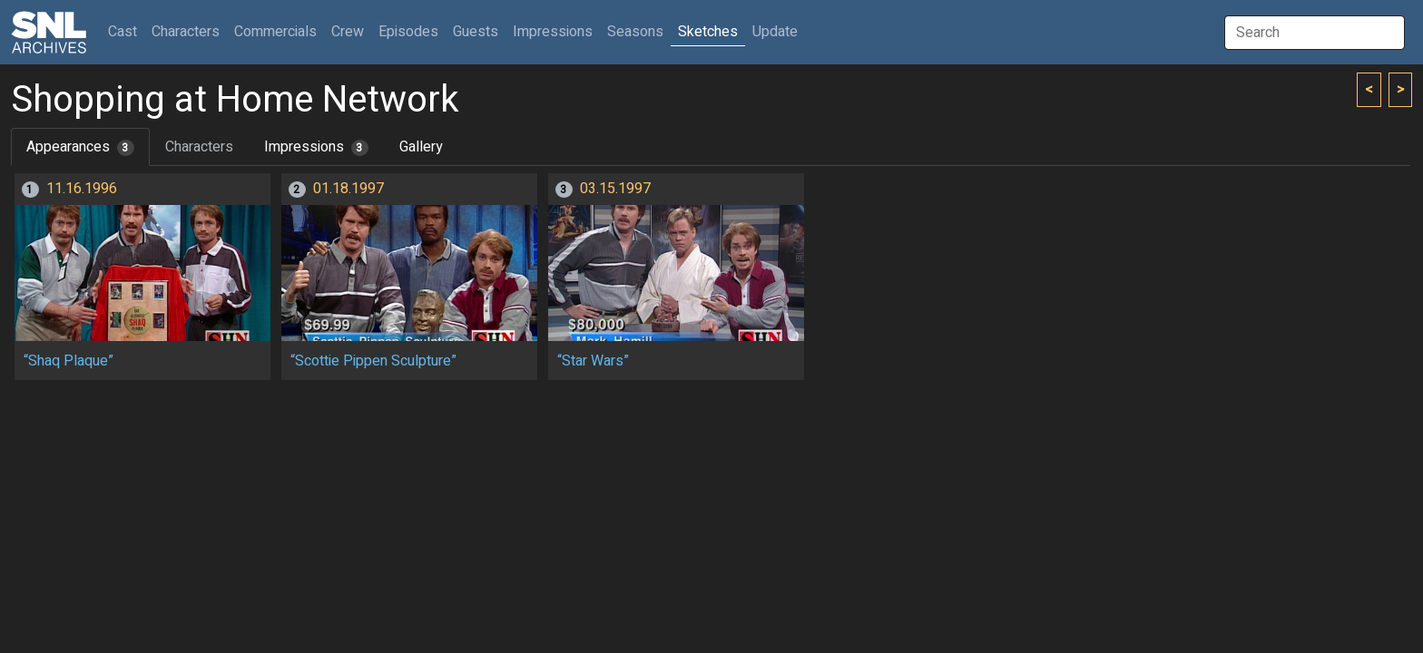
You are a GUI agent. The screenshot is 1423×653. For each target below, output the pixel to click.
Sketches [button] (708, 32)
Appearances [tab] (80, 147)
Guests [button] (475, 32)
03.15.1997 (615, 189)
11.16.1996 (81, 189)
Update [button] (775, 32)
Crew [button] (347, 32)
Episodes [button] (408, 32)
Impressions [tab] (316, 147)
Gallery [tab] (421, 147)
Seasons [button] (635, 32)
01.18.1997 (348, 189)
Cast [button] (126, 31)
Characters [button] (186, 32)
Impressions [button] (553, 32)
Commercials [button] (275, 32)
